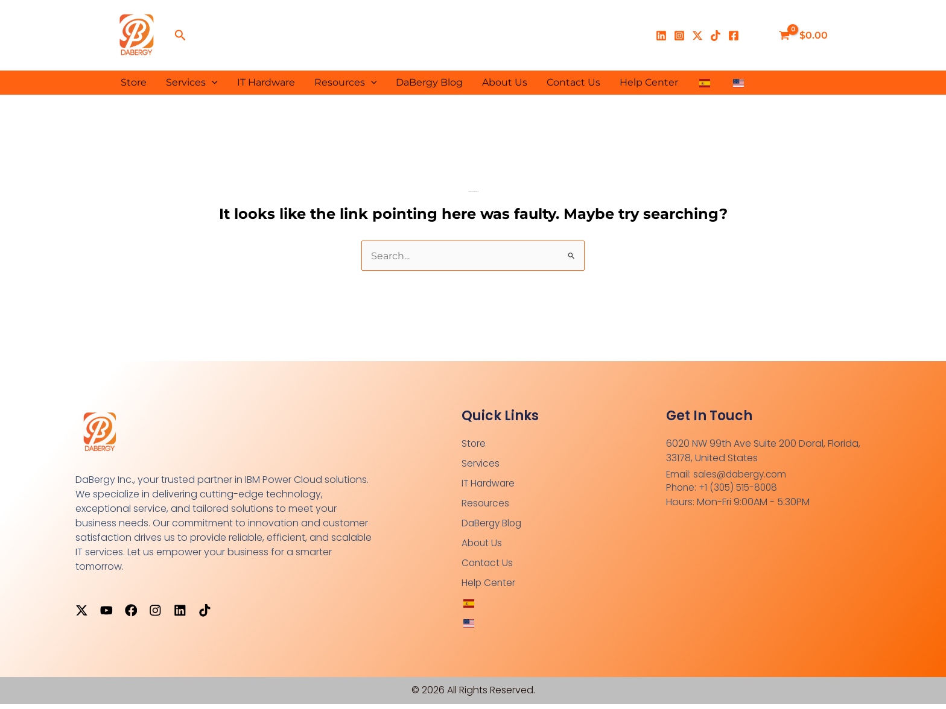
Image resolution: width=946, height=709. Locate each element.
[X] (697, 35)
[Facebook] (733, 35)
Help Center (649, 82)
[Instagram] (679, 35)
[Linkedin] (661, 35)
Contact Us (573, 82)
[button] (180, 35)
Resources (345, 83)
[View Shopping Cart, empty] (804, 35)
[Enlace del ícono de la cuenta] (756, 35)
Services (192, 83)
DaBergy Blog (429, 82)
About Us (504, 82)
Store (134, 82)
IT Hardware (266, 82)
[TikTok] (715, 35)
